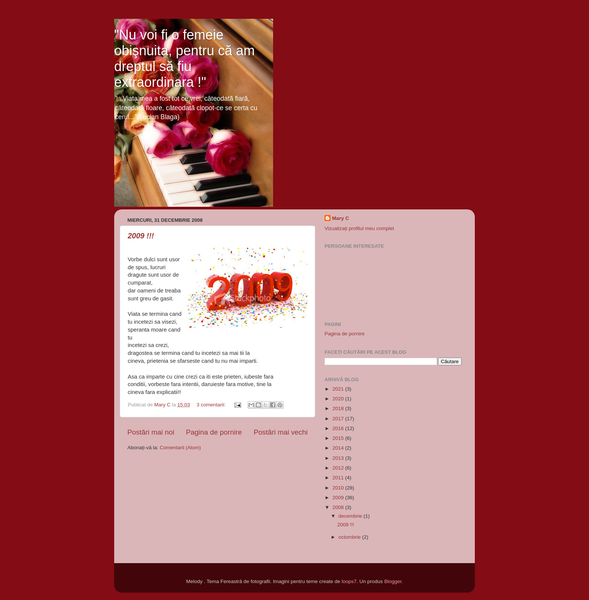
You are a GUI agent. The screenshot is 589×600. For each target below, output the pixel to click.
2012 (338, 468)
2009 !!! (141, 236)
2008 (338, 507)
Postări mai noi (150, 432)
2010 (338, 488)
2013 (338, 458)
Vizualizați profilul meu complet (359, 228)
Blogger (393, 581)
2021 (338, 389)
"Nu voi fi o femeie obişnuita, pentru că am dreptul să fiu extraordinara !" (184, 58)
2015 (338, 438)
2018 (338, 408)
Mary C (340, 218)
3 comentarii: (211, 405)
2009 (338, 497)
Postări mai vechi (281, 432)
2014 (338, 448)
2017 (338, 418)
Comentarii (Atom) (180, 447)
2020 (338, 399)
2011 (338, 477)
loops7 (349, 581)
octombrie (350, 537)
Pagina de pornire (214, 432)
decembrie (351, 516)
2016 (338, 428)
